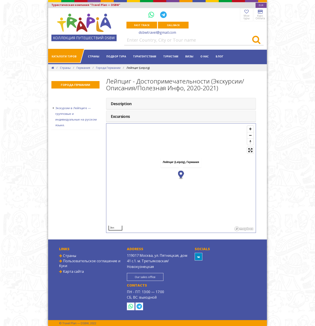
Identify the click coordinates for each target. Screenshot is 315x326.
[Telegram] (163, 14)
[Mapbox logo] (244, 228)
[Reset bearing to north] (250, 141)
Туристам (170, 56)
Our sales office (145, 277)
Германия (83, 68)
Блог (219, 56)
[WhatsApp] (152, 14)
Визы (189, 56)
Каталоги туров (64, 56)
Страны (93, 56)
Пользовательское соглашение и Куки (89, 263)
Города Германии (108, 68)
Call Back (173, 25)
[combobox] (261, 5)
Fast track (141, 25)
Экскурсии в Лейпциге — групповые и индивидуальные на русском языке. (76, 116)
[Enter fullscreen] (250, 150)
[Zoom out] (250, 135)
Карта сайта (71, 271)
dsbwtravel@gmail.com (157, 32)
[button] (181, 174)
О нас (204, 56)
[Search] (256, 40)
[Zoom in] (250, 129)
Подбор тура (116, 56)
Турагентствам (144, 56)
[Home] (52, 68)
